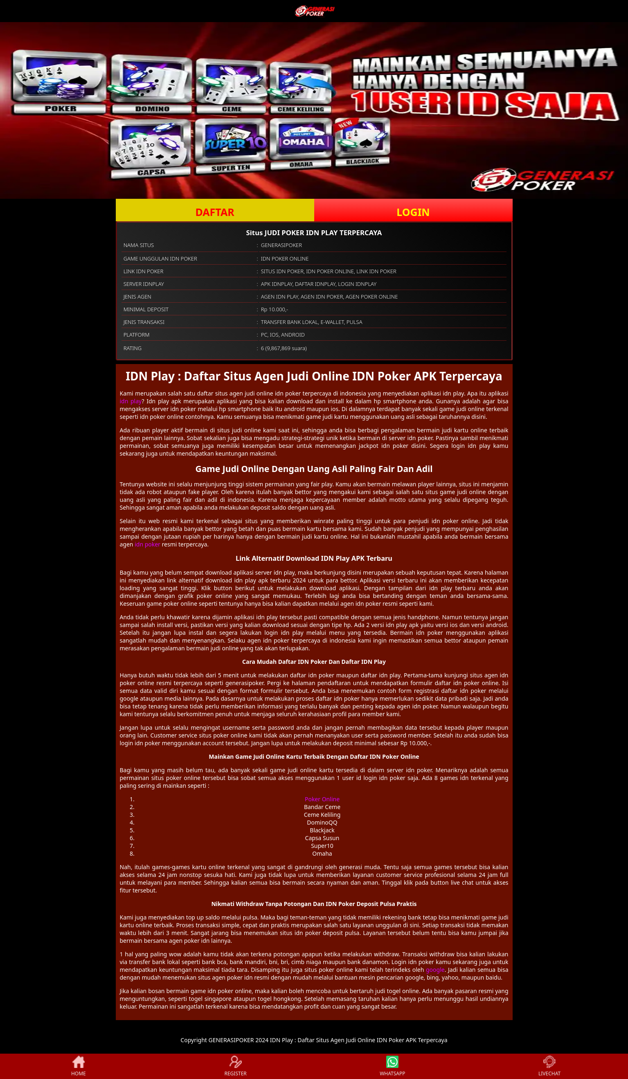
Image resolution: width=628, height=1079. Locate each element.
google (435, 969)
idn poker (147, 544)
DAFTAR (214, 212)
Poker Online (322, 799)
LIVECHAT (549, 1066)
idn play (131, 401)
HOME (78, 1066)
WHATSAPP (392, 1066)
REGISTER (235, 1066)
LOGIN (413, 212)
